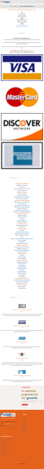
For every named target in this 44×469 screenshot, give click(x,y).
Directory (16, 6)
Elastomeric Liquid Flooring (22, 202)
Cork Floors (3, 451)
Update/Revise (22, 33)
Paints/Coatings (22, 273)
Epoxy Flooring (22, 203)
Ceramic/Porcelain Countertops (22, 280)
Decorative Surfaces (22, 283)
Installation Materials (22, 221)
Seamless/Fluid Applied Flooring (22, 211)
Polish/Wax (22, 227)
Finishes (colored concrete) (22, 247)
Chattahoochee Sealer (22, 262)
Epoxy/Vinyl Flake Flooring (22, 207)
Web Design (25, 431)
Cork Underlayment (5, 455)
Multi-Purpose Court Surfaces (22, 197)
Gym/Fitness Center (22, 195)
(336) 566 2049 (7, 423)
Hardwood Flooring (5, 446)
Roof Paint (22, 275)
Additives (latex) (22, 215)
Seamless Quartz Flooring (22, 210)
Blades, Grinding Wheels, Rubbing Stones (22, 238)
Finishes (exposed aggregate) (22, 250)
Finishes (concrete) (22, 248)
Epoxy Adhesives (22, 190)
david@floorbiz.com (8, 425)
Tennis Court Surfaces (22, 198)
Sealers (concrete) (22, 251)
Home (11, 6)
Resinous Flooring (22, 208)
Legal (24, 422)
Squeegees (22, 242)
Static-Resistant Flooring (22, 235)
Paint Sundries (22, 288)
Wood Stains (22, 276)
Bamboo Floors (4, 453)
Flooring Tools (4, 444)
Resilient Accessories (22, 185)
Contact (24, 420)
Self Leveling (22, 257)
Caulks (22, 218)
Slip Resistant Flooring (22, 232)
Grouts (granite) (22, 220)
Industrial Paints (22, 271)
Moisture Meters (22, 240)
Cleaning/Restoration (22, 225)
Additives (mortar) (22, 217)
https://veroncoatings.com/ (22, 25)
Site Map (24, 429)
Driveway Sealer (22, 266)
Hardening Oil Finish (5, 448)
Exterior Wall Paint (22, 268)
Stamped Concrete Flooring (22, 233)
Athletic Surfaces (22, 193)
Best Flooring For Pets (5, 439)
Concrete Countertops (22, 281)
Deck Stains (22, 265)
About (24, 417)
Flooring (22, 230)
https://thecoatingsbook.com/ (22, 26)
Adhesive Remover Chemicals (22, 188)
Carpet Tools (3, 442)
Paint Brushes (22, 286)
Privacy (24, 424)
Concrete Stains (22, 263)
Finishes (22, 270)
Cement (22, 255)
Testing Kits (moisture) (22, 243)
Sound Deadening (22, 258)
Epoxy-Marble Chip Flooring (22, 205)
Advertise (25, 426)
